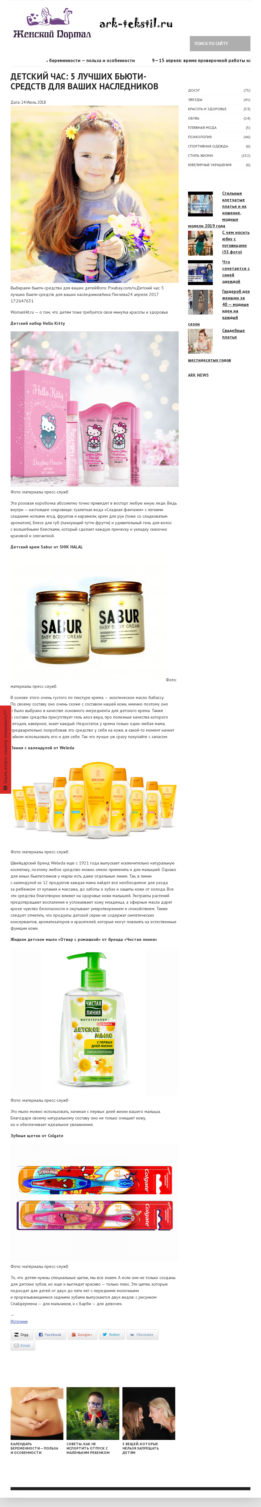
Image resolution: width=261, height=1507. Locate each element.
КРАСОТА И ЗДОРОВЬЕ (207, 109)
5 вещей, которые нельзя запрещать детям (140, 1448)
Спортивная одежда (208, 146)
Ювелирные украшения (209, 164)
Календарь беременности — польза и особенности (83, 60)
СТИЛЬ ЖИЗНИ (200, 155)
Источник (19, 1321)
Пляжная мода (202, 127)
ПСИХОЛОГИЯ (200, 136)
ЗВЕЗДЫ (195, 99)
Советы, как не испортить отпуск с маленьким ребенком (88, 1448)
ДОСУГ (194, 90)
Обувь (193, 118)
